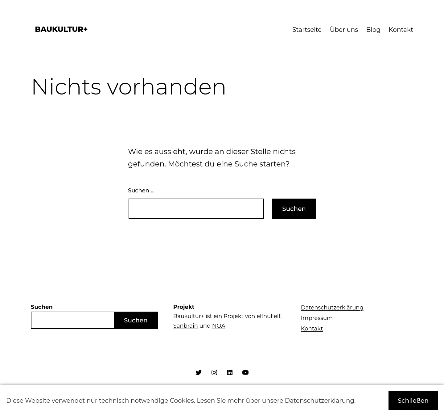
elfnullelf (268, 316)
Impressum (317, 318)
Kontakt (401, 29)
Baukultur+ (61, 29)
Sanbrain (185, 325)
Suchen (136, 320)
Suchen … (141, 190)
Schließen (413, 400)
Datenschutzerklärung (332, 307)
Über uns (344, 29)
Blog (373, 29)
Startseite (307, 29)
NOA (218, 325)
